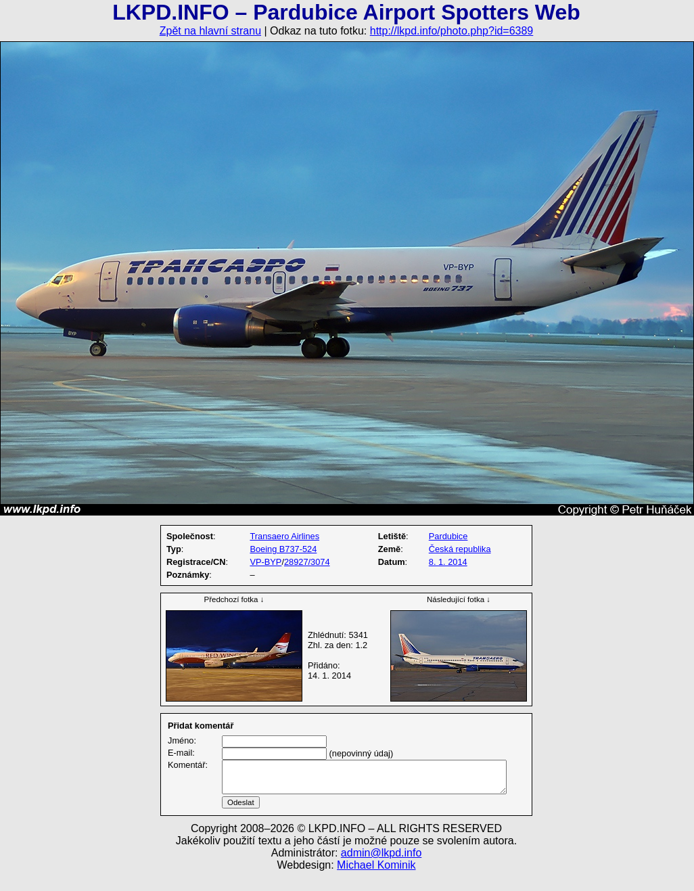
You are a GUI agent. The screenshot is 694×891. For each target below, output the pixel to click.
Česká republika (460, 549)
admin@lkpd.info (381, 869)
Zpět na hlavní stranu (210, 31)
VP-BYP (265, 562)
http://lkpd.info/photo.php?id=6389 (452, 31)
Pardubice (448, 536)
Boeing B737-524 (283, 549)
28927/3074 (307, 562)
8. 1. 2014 (448, 562)
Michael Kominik (376, 881)
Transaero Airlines (284, 536)
